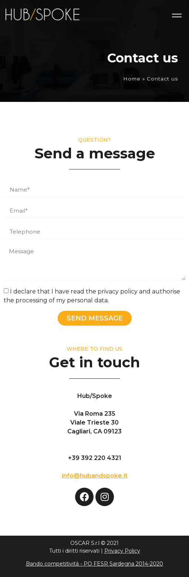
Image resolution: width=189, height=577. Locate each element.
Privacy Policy (122, 550)
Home (132, 79)
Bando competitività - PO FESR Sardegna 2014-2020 (94, 563)
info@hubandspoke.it (95, 475)
